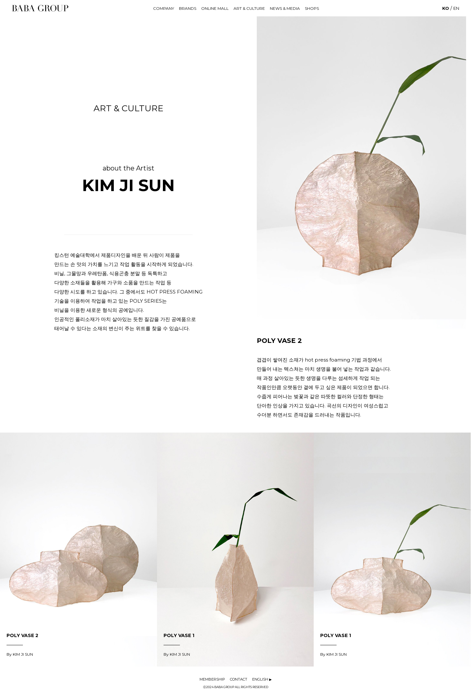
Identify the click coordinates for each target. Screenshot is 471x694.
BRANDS (187, 8)
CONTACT (238, 679)
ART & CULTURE (249, 8)
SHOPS (312, 8)
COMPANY (163, 8)
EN (456, 8)
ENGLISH (262, 679)
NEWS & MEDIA (285, 8)
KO (445, 8)
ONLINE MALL (215, 8)
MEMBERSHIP (212, 679)
